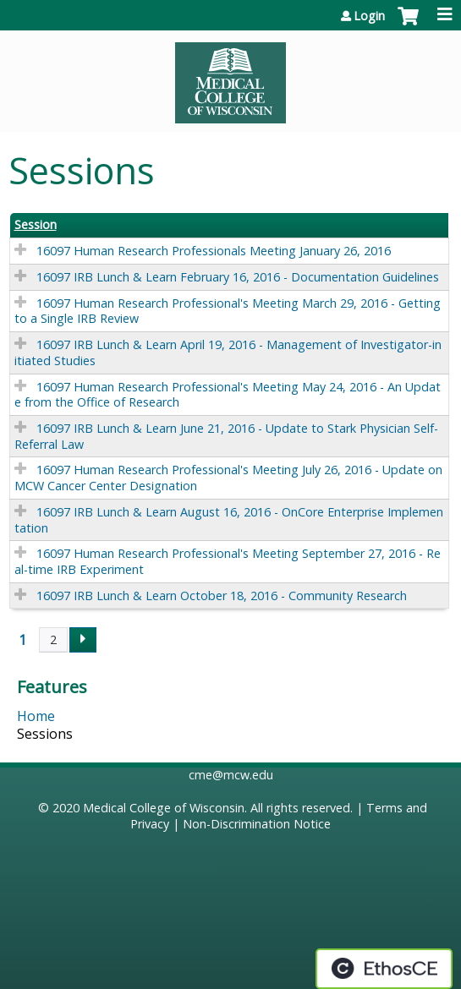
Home (36, 716)
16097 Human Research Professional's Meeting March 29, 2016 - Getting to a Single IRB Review (227, 311)
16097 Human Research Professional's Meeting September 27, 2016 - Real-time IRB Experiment (227, 561)
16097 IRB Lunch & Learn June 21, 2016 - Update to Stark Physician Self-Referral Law (226, 436)
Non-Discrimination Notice (257, 824)
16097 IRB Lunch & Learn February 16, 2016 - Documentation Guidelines (237, 277)
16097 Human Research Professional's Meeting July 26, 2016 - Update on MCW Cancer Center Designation (228, 478)
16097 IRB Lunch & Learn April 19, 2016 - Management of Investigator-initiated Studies (228, 352)
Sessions (45, 733)
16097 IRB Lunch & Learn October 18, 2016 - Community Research (221, 595)
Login (369, 16)
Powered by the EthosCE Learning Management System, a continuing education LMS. (384, 968)
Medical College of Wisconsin (163, 808)
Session (35, 224)
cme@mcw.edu (231, 775)
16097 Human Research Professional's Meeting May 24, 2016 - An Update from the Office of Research (227, 395)
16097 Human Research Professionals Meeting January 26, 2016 (213, 251)
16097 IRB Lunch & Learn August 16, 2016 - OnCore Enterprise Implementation (228, 520)
